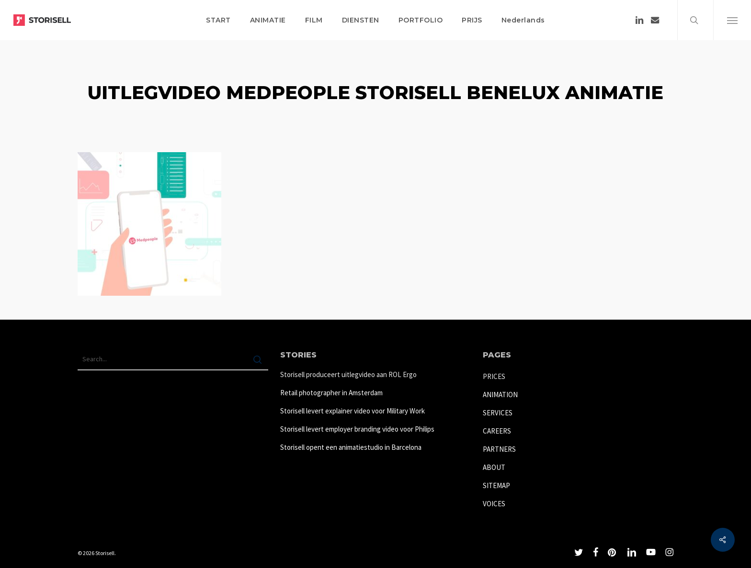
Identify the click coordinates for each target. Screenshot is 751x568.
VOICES (494, 503)
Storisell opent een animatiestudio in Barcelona (350, 447)
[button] (732, 20)
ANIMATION (500, 394)
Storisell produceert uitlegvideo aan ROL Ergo (348, 374)
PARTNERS (499, 449)
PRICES (494, 376)
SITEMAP (496, 485)
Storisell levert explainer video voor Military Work (352, 410)
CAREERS (497, 430)
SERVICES (497, 412)
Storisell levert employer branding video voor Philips (357, 429)
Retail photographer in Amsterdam (331, 392)
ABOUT (494, 467)
